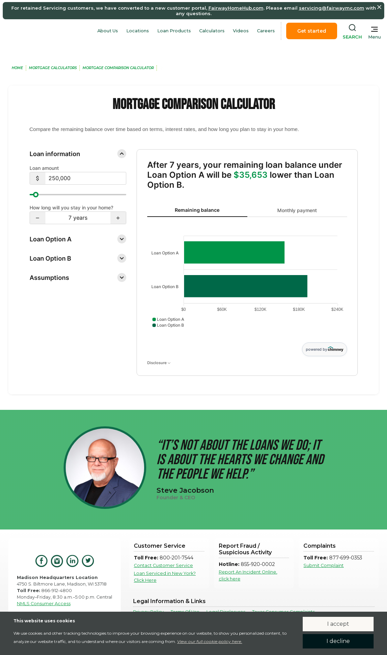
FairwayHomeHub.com (236, 8)
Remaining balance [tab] (197, 210)
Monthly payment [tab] (297, 210)
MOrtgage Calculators (53, 68)
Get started (311, 31)
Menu (374, 37)
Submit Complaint (323, 565)
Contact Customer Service (163, 565)
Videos (241, 30)
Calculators (212, 30)
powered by (324, 349)
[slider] (78, 195)
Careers (266, 30)
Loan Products (174, 30)
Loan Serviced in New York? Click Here (165, 576)
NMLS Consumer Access (44, 603)
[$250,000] (85, 178)
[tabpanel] (247, 280)
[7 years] (77, 218)
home (17, 68)
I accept (338, 624)
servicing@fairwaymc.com (331, 8)
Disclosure (158, 362)
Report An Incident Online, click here (248, 575)
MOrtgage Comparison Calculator (118, 68)
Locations (137, 30)
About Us (107, 30)
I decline (338, 641)
